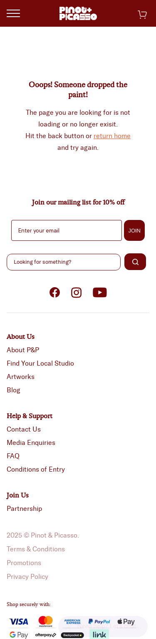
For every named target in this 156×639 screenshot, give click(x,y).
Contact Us (24, 429)
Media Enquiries (31, 443)
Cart (142, 14)
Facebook (55, 292)
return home (112, 136)
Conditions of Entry (36, 469)
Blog (13, 390)
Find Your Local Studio (40, 363)
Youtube (100, 292)
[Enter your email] (66, 230)
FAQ (13, 456)
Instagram (76, 292)
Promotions (24, 563)
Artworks (21, 377)
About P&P (23, 350)
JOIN (134, 230)
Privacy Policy (27, 577)
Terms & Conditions (36, 549)
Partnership (24, 509)
